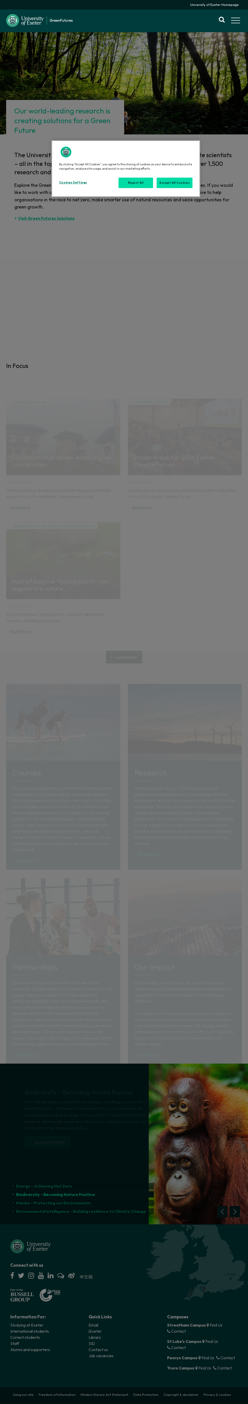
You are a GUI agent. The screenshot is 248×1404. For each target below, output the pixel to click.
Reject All (136, 183)
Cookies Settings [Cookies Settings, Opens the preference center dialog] (73, 182)
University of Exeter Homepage (214, 5)
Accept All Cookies (174, 183)
